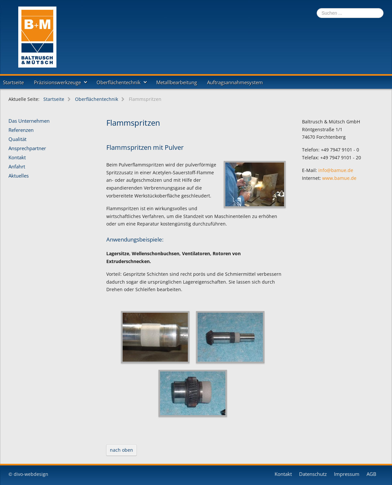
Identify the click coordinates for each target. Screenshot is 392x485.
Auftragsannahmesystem (235, 82)
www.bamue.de (339, 178)
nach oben (121, 450)
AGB (371, 474)
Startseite (13, 82)
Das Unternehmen (29, 121)
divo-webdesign (31, 474)
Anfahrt (16, 167)
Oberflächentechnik (119, 82)
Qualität (17, 139)
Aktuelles (18, 176)
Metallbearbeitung (176, 82)
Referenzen (21, 130)
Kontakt (17, 157)
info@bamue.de (335, 170)
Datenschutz (313, 474)
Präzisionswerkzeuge (57, 82)
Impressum (346, 474)
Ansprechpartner (27, 148)
